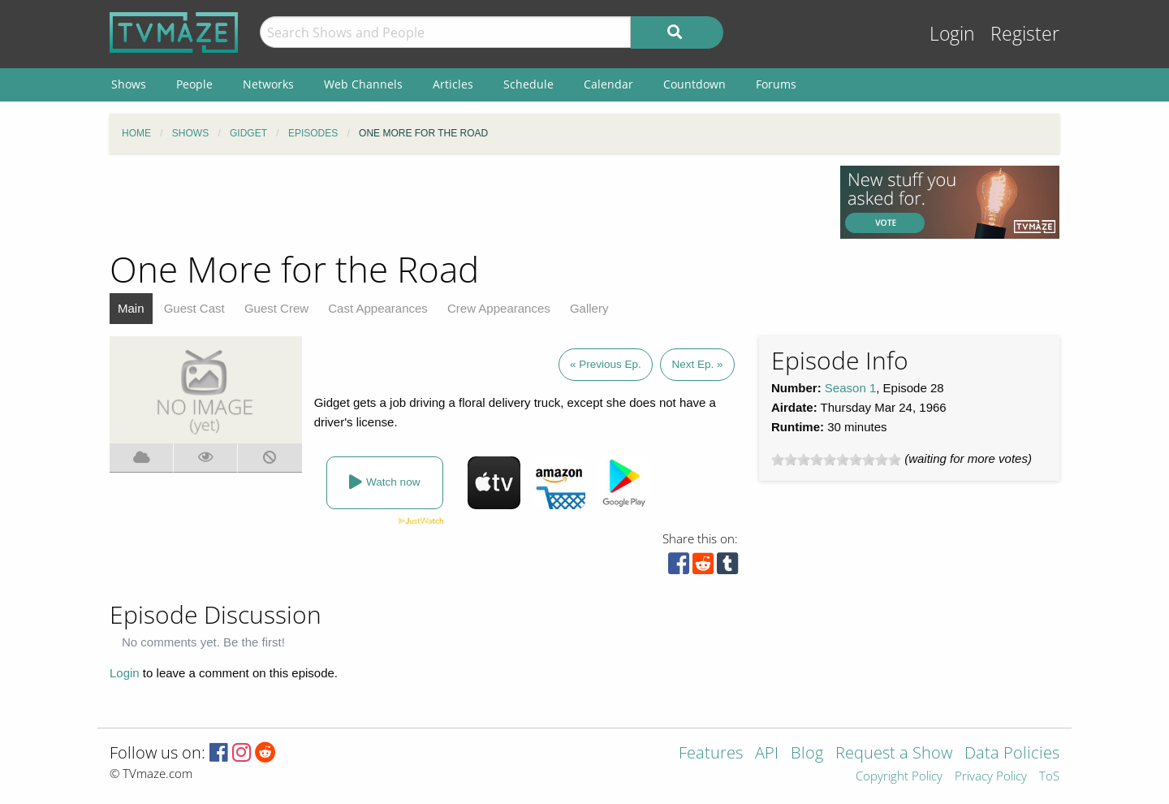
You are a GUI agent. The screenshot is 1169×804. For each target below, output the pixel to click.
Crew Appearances (498, 308)
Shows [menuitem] (128, 84)
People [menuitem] (194, 84)
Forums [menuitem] (776, 84)
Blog (807, 754)
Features (711, 754)
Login (952, 33)
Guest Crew (276, 308)
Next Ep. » (697, 364)
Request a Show (893, 754)
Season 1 (850, 388)
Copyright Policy (899, 777)
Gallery (589, 308)
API (767, 754)
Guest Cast (194, 308)
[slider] (836, 459)
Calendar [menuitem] (608, 84)
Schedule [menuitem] (528, 84)
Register (1024, 33)
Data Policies (1011, 754)
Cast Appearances (378, 308)
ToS (1049, 777)
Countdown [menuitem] (694, 84)
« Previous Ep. (605, 364)
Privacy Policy (991, 777)
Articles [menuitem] (453, 84)
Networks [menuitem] (268, 84)
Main (131, 308)
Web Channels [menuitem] (363, 84)
